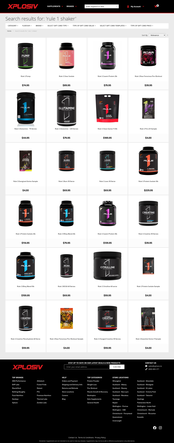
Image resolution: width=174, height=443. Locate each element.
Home (9, 31)
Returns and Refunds (70, 388)
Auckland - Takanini (144, 395)
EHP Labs (15, 384)
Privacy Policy (100, 437)
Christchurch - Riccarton (146, 413)
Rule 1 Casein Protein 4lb (107, 234)
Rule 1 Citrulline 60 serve (107, 286)
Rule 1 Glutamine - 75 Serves (25, 129)
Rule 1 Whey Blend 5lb (25, 286)
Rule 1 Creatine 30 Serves (148, 234)
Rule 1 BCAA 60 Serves (66, 286)
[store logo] (23, 6)
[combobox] (102, 6)
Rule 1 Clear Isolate (66, 76)
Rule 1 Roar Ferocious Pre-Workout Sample (66, 339)
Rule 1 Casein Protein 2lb (107, 76)
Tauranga (116, 399)
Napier (115, 403)
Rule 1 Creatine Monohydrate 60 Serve (25, 339)
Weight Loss (92, 384)
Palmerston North (144, 403)
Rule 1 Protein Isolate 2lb (25, 234)
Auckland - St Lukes (144, 388)
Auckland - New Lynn (120, 392)
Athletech (40, 381)
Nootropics (91, 395)
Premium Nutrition (44, 395)
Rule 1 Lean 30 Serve (107, 181)
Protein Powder (93, 381)
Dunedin (140, 417)
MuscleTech (16, 388)
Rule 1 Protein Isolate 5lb (148, 181)
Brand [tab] (39, 25)
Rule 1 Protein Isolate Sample (148, 286)
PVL (38, 392)
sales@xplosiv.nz (155, 366)
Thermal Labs (42, 399)
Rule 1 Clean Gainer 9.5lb (107, 129)
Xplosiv (15, 403)
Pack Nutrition (17, 395)
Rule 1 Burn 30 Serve (66, 181)
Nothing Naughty (18, 392)
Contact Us (72, 437)
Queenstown (117, 417)
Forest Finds (41, 384)
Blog (63, 399)
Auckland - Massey (119, 388)
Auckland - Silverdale (145, 381)
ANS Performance (19, 381)
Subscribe (117, 367)
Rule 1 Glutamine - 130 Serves (66, 129)
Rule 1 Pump (25, 76)
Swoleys (15, 399)
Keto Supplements (94, 399)
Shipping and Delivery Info (72, 384)
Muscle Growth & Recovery (97, 392)
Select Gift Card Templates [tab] (112, 25)
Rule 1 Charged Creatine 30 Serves (107, 339)
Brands (70, 6)
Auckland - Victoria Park (146, 392)
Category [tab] (12, 25)
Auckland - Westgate (145, 384)
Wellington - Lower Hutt (146, 406)
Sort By (145, 35)
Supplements (53, 6)
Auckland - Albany (119, 384)
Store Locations (68, 392)
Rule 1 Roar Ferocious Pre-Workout (148, 76)
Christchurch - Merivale (146, 410)
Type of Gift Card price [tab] (141, 25)
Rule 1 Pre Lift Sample (148, 129)
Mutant (39, 388)
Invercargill (116, 421)
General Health (93, 403)
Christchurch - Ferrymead (122, 413)
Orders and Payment (70, 381)
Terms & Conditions (86, 437)
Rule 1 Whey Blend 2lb (66, 234)
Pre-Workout (92, 388)
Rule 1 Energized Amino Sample (25, 181)
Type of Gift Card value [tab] (83, 25)
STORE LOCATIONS (120, 377)
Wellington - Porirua (120, 406)
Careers (65, 395)
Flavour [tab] (26, 25)
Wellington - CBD (119, 410)
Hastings (140, 399)
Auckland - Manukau (120, 395)
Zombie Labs (42, 403)
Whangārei (116, 381)
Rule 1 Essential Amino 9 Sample (148, 339)
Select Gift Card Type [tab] (57, 25)
